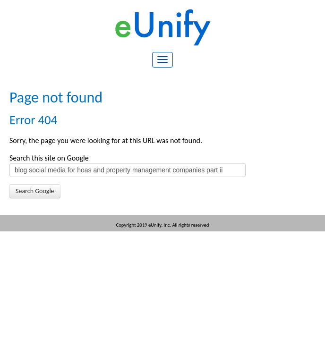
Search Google (35, 191)
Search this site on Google (49, 157)
